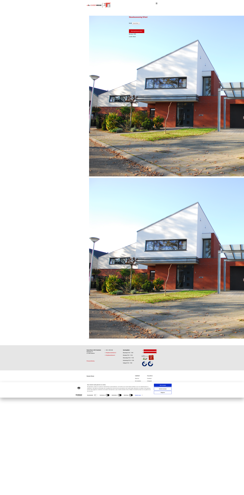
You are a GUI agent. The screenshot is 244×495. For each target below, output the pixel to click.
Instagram (149, 381)
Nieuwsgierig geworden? (136, 31)
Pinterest (149, 386)
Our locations (138, 381)
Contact (136, 383)
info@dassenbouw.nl (110, 355)
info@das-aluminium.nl (111, 352)
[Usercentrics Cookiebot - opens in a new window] (78, 276)
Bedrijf (130, 23)
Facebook (149, 378)
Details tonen (138, 275)
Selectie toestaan (163, 269)
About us (137, 378)
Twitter (148, 383)
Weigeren (163, 272)
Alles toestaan (163, 265)
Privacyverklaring (90, 361)
